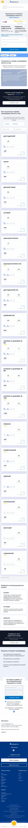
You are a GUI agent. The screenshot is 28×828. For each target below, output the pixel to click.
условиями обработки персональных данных (14, 704)
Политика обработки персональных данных (14, 811)
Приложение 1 (14, 812)
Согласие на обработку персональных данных (14, 815)
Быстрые (7, 123)
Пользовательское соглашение (14, 817)
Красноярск (14, 747)
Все (22, 123)
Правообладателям (14, 809)
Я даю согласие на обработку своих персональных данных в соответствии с (14, 703)
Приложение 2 (14, 814)
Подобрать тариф (14, 102)
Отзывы (13, 55)
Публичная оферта (3, 796)
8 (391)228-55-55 (20, 28)
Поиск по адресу (14, 760)
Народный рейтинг (3, 780)
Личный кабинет (3, 801)
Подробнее (21, 154)
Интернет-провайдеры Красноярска (13, 7)
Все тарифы (4, 55)
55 (25, 21)
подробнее (4, 732)
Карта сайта (4, 798)
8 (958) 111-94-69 (6, 28)
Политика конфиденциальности (4, 793)
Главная (5, 5)
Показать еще (5, 577)
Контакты (20, 780)
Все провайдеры (3, 774)
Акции (20, 773)
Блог (20, 775)
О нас (20, 778)
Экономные (15, 123)
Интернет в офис (3, 783)
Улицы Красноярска (3, 786)
